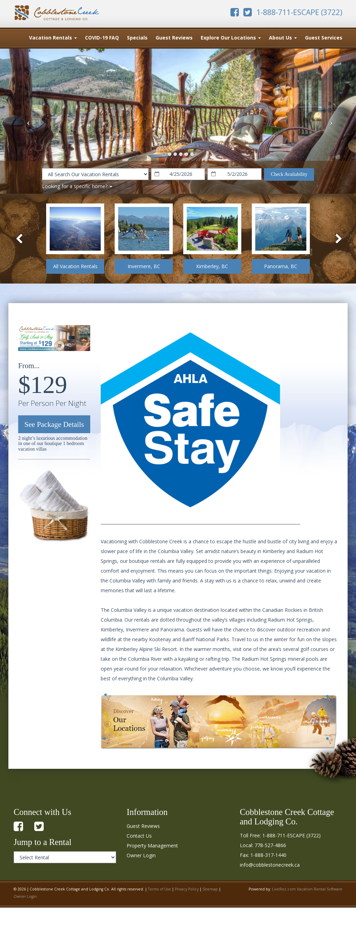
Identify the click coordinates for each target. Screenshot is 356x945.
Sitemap (210, 889)
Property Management (152, 845)
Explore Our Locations (231, 37)
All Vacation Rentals (75, 266)
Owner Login (141, 855)
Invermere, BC (144, 266)
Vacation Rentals (53, 37)
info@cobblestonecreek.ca (270, 864)
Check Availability (289, 174)
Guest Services (323, 37)
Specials (137, 37)
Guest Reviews (174, 37)
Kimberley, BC (212, 266)
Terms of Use (159, 889)
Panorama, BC (280, 266)
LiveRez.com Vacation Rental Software (307, 889)
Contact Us (139, 835)
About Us (283, 37)
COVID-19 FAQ (102, 37)
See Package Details (54, 424)
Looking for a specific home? (77, 186)
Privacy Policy (187, 889)
